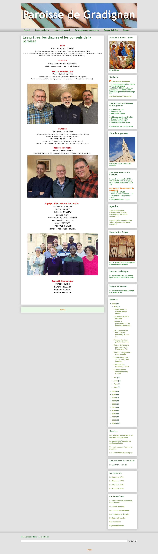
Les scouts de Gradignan (119, 510)
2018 (114, 414)
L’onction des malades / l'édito (121, 365)
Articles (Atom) (67, 315)
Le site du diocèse (116, 506)
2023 (114, 398)
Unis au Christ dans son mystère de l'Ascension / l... (121, 347)
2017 (114, 417)
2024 (114, 394)
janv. (116, 387)
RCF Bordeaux (115, 522)
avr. (115, 378)
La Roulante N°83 (116, 488)
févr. (116, 384)
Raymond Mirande (116, 526)
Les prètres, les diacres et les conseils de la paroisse (121, 436)
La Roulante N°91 (116, 477)
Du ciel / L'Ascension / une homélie (122, 353)
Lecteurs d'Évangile (117, 518)
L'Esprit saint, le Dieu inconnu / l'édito (120, 311)
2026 (114, 304)
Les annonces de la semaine (121, 317)
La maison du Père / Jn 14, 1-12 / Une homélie (121, 359)
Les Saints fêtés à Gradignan (121, 453)
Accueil (27, 30)
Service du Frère (111, 30)
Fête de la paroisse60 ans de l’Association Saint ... (122, 324)
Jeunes (126, 30)
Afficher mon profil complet (120, 96)
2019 (114, 410)
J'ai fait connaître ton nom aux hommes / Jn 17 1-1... (122, 334)
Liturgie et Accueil (62, 30)
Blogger (89, 549)
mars (116, 381)
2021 (114, 404)
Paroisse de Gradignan (121, 81)
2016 (114, 420)
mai (115, 306)
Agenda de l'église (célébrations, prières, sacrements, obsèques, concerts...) (118, 213)
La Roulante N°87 (116, 481)
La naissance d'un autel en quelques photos (120, 442)
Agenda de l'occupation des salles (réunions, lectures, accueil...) (120, 222)
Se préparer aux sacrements (87, 30)
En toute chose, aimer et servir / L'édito (121, 372)
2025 (114, 391)
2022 (114, 401)
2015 (114, 423)
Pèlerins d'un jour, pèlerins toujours (121, 341)
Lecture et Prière (42, 30)
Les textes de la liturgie (119, 514)
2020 (114, 407)
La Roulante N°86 (116, 485)
